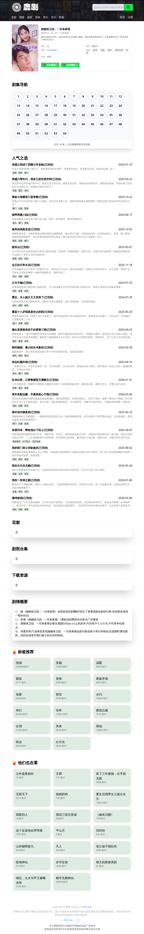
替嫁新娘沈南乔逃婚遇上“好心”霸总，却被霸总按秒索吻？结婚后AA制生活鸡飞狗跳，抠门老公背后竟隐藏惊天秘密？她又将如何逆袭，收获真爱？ (72, 453)
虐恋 (20, 258)
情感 (26, 373)
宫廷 (79, 929)
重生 (20, 190)
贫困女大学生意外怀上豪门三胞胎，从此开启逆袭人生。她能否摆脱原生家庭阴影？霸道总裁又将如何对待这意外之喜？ (71, 203)
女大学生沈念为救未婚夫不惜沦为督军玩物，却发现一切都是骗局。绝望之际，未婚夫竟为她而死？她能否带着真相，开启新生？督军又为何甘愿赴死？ (72, 253)
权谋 (83, 929)
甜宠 (95, 50)
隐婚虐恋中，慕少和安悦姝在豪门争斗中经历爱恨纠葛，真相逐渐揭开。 (49, 351)
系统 (15, 405)
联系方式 (62, 925)
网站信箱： (72, 920)
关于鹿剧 (53, 925)
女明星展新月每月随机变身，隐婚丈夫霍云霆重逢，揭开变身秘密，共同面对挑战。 (55, 301)
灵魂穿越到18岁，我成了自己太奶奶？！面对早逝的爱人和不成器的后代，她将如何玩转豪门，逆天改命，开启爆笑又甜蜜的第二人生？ (71, 317)
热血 (26, 388)
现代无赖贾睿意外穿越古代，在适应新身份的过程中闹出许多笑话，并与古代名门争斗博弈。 (59, 469)
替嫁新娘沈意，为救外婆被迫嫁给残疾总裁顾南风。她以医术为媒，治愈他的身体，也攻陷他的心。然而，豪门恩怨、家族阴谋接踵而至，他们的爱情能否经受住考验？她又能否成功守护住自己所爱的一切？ (72, 235)
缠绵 (15, 509)
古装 (20, 473)
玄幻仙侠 (36, 441)
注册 (130, 17)
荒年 (26, 405)
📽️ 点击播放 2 (70, 65)
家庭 (61, 17)
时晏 (49, 50)
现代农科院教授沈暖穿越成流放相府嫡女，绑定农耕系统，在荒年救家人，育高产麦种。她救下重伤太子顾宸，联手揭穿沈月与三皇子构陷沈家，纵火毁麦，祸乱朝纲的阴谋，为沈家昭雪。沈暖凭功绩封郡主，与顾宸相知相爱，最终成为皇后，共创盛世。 (72, 400)
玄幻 (53, 17)
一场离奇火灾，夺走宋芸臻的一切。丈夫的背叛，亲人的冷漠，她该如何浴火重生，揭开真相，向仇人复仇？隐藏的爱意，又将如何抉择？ (72, 368)
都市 (110, 50)
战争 (15, 290)
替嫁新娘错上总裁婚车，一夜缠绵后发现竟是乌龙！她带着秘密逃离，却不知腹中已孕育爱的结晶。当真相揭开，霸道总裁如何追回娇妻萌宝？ (72, 418)
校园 (26, 276)
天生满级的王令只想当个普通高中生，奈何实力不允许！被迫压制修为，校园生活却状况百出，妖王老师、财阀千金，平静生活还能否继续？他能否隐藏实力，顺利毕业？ (72, 271)
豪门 (26, 172)
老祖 (26, 341)
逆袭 (15, 172)
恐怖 (37, 17)
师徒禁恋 (17, 441)
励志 (93, 929)
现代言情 (119, 50)
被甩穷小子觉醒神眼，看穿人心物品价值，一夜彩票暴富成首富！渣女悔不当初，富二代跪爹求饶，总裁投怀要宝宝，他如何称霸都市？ (72, 486)
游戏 (20, 509)
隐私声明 (72, 925)
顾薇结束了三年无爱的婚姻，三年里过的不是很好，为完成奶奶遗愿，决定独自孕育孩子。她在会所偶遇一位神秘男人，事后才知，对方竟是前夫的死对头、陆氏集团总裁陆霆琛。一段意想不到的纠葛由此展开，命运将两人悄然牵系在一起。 (72, 504)
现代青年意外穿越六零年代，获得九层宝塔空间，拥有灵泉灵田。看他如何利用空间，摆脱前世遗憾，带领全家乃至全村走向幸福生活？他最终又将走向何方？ (72, 185)
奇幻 (45, 17)
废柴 (20, 341)
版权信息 (81, 925)
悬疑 (26, 222)
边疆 (20, 405)
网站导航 (87, 906)
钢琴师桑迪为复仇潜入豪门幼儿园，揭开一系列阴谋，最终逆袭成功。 (48, 219)
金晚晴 (54, 50)
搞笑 (29, 17)
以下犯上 (26, 441)
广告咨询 (90, 925)
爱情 (26, 208)
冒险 (21, 17)
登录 (122, 17)
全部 (14, 17)
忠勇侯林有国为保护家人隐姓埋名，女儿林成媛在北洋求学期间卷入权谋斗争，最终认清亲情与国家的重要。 (67, 287)
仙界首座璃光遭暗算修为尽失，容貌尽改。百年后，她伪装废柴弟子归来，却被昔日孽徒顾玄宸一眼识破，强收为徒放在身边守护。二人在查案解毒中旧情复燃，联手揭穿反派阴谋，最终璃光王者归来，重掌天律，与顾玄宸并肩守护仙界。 (72, 436)
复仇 (15, 222)
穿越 (15, 190)
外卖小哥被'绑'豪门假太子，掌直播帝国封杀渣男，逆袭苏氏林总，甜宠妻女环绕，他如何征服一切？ (63, 168)
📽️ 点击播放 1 (50, 65)
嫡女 (15, 341)
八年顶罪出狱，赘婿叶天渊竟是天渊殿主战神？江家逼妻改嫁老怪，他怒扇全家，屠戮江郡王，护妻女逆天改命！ (70, 384)
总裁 (102, 50)
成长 (26, 290)
